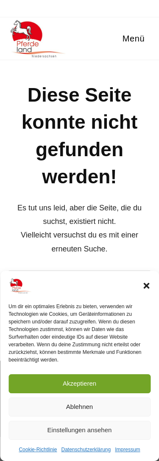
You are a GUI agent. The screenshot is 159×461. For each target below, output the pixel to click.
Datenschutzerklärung (86, 450)
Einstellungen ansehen (79, 429)
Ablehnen (79, 406)
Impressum (127, 450)
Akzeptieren (79, 383)
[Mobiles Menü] (132, 38)
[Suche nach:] (148, 38)
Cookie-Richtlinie (38, 450)
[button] (146, 286)
